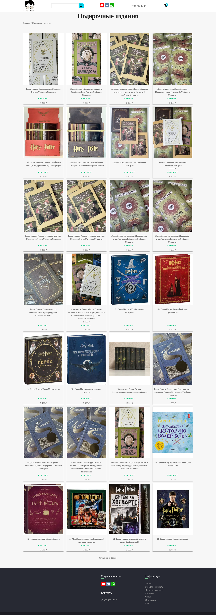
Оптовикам (150, 600)
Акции (148, 583)
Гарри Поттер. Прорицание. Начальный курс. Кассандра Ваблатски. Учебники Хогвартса (172, 239)
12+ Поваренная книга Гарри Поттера (43, 539)
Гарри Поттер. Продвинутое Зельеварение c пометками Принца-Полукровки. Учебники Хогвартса (172, 392)
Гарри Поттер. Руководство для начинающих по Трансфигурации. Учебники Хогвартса (43, 312)
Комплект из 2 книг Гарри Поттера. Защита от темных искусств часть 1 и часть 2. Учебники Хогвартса (129, 92)
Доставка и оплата (154, 590)
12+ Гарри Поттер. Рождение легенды (172, 539)
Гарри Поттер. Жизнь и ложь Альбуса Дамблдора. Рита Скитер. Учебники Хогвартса (86, 92)
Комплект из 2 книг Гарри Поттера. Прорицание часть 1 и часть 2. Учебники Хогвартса (172, 92)
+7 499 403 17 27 (138, 6)
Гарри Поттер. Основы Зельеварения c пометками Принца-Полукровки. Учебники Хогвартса (43, 465)
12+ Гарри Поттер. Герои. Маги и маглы (43, 389)
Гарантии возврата (154, 587)
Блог (147, 603)
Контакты (149, 593)
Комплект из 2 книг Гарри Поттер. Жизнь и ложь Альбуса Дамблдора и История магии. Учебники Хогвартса (129, 465)
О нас (148, 597)
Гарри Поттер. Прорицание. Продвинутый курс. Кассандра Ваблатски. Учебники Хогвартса (129, 239)
